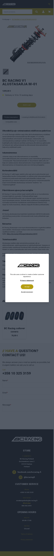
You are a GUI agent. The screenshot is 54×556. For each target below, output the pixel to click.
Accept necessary (27, 292)
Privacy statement (27, 280)
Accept (27, 287)
